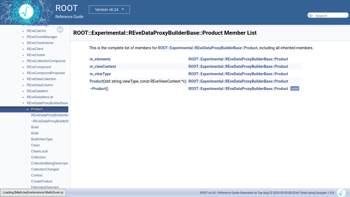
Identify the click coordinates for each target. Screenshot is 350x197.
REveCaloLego (38, 25)
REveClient (35, 49)
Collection (38, 157)
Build (35, 127)
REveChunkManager (42, 37)
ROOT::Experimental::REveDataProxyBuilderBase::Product (207, 48)
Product (36, 109)
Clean (35, 145)
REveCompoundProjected (46, 73)
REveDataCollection (41, 79)
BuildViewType (42, 139)
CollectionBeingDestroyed (50, 163)
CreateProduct (41, 181)
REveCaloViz (36, 31)
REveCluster (36, 55)
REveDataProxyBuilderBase (47, 103)
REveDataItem (37, 91)
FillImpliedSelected (45, 187)
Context (36, 175)
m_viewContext (103, 66)
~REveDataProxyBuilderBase (52, 121)
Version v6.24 (106, 9)
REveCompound (39, 67)
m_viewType (100, 74)
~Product (98, 88)
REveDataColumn (40, 85)
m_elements (100, 59)
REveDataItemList (40, 97)
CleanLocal (39, 151)
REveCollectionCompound (46, 61)
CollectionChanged (45, 169)
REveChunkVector (40, 43)
